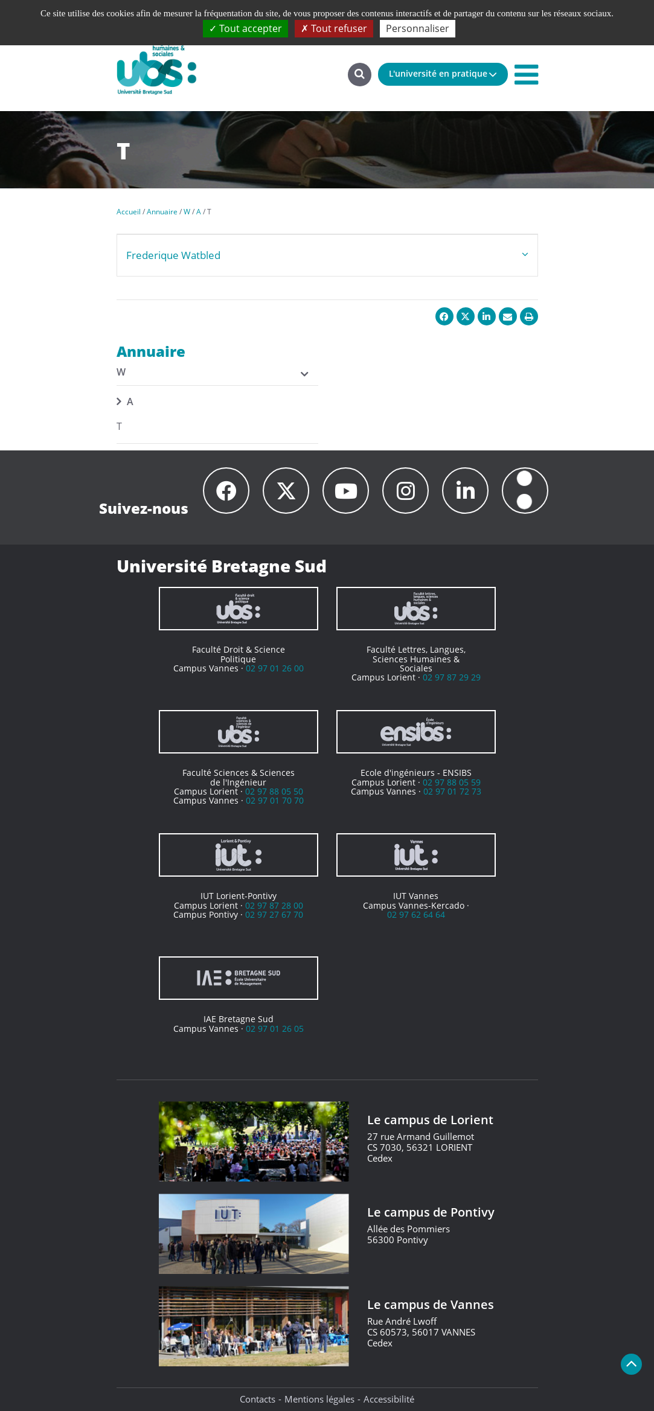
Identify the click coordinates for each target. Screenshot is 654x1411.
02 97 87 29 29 (452, 677)
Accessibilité (389, 1399)
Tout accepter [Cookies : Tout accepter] (245, 28)
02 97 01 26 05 (275, 1028)
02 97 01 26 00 (275, 668)
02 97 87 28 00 (274, 905)
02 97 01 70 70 (275, 800)
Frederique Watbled (173, 255)
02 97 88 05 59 (452, 782)
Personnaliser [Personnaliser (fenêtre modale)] (417, 28)
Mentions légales (319, 1399)
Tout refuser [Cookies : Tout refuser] (334, 28)
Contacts (257, 1399)
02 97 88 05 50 (274, 791)
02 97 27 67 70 (274, 914)
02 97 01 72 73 (452, 791)
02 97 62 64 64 (416, 914)
